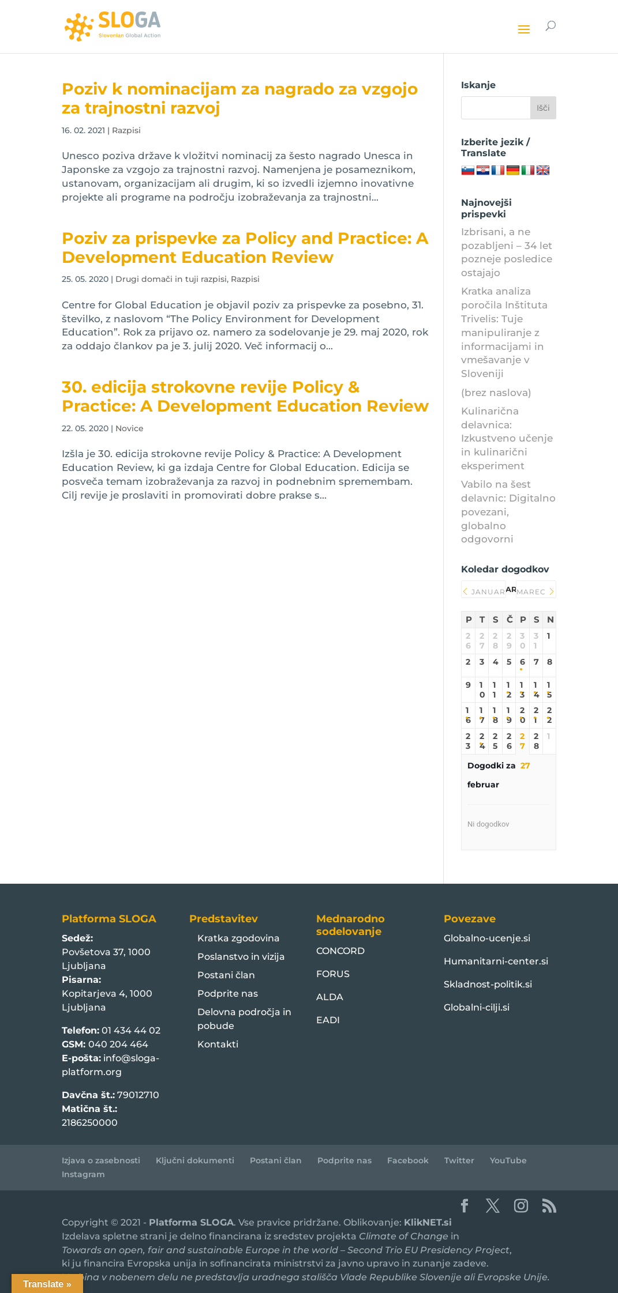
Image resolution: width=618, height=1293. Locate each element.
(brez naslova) (496, 392)
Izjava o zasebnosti (101, 1160)
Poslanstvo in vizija (241, 956)
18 (495, 715)
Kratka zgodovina (238, 938)
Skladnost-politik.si (488, 984)
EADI (328, 1020)
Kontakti (217, 1044)
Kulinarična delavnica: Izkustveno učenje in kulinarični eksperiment (507, 438)
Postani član (226, 975)
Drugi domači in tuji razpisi (171, 279)
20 (522, 715)
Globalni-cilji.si (477, 1007)
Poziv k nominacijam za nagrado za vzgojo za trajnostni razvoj (240, 98)
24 (482, 741)
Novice (129, 428)
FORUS (333, 973)
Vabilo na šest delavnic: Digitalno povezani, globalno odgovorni (508, 511)
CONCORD (340, 950)
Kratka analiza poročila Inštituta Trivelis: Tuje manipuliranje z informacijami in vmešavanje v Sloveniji (504, 332)
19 (509, 715)
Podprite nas (227, 993)
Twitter (459, 1160)
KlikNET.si (428, 1222)
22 (549, 715)
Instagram (83, 1174)
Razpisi (126, 130)
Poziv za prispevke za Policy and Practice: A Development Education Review (245, 247)
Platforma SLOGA (191, 1222)
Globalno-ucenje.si (487, 938)
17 (482, 715)
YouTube (508, 1160)
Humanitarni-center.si (496, 961)
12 (509, 690)
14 (536, 690)
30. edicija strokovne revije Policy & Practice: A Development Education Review (245, 396)
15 (549, 690)
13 (522, 690)
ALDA (329, 997)
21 (536, 715)
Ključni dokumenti (195, 1160)
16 (468, 715)
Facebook (408, 1160)
